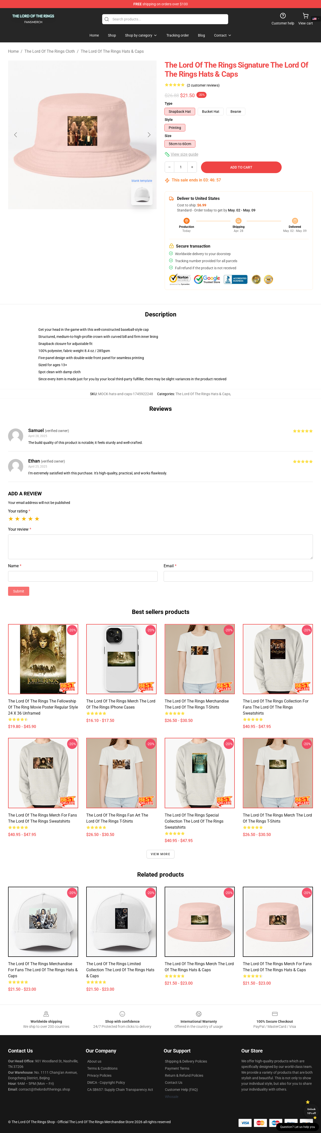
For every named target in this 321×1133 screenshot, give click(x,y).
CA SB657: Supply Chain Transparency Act (120, 1090)
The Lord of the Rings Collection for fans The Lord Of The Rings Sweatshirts (275, 707)
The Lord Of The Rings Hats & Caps (112, 51)
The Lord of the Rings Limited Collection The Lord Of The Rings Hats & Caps (120, 969)
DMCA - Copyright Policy (106, 1083)
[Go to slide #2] (95, 220)
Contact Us (173, 1083)
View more (160, 854)
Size (168, 136)
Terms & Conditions (102, 1068)
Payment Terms (177, 1068)
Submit (18, 591)
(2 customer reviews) (203, 85)
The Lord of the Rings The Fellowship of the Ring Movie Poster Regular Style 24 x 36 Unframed (43, 707)
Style (169, 120)
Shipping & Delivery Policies (186, 1061)
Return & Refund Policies (184, 1075)
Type (168, 103)
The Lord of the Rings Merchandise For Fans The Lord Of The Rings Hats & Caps (43, 969)
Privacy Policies (99, 1075)
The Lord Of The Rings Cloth (49, 51)
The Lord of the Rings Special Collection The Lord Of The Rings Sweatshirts (194, 821)
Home (13, 51)
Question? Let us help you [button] (297, 1127)
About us (94, 1061)
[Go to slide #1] (69, 220)
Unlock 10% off (311, 1111)
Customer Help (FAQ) (181, 1090)
